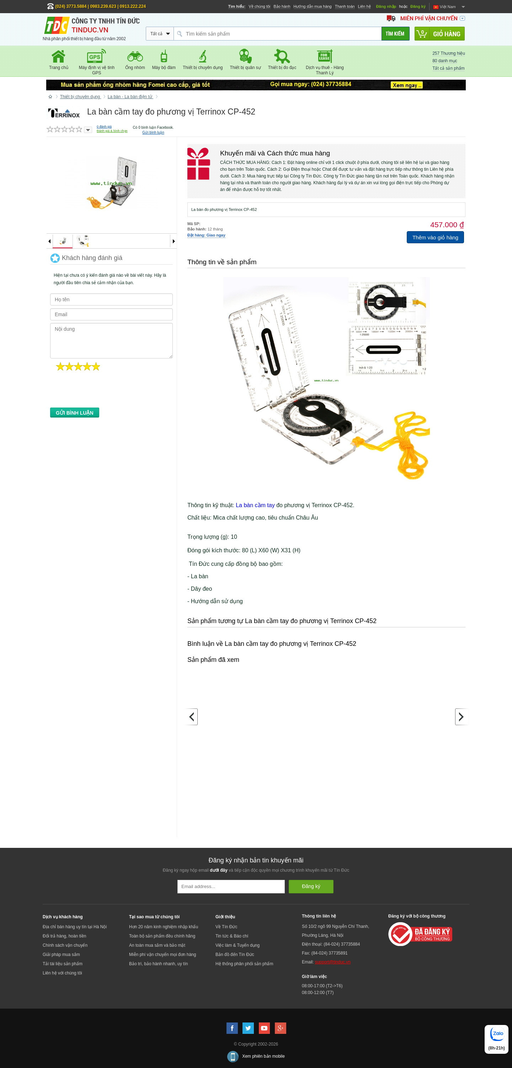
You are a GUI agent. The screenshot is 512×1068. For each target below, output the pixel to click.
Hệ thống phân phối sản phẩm (244, 963)
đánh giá (104, 126)
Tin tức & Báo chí (231, 936)
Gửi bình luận (153, 132)
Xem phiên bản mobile (263, 1056)
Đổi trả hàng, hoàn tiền (64, 936)
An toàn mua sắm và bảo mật (157, 945)
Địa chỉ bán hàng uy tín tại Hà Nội (75, 926)
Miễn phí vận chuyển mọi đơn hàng (162, 954)
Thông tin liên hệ (319, 916)
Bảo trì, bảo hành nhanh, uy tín (158, 963)
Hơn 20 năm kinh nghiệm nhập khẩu (163, 926)
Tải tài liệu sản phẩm (62, 963)
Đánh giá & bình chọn (112, 131)
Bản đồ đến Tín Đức (234, 954)
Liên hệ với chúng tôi (62, 973)
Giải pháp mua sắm (61, 954)
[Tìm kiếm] (395, 33)
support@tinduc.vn (333, 962)
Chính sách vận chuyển (65, 945)
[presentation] (104, 391)
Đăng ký (418, 6)
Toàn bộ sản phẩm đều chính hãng (162, 936)
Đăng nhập (386, 6)
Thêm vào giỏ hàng (435, 237)
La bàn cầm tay (255, 505)
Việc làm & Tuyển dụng (237, 945)
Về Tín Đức (226, 926)
